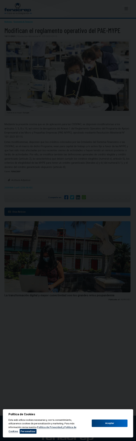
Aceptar (109, 423)
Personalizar (28, 431)
